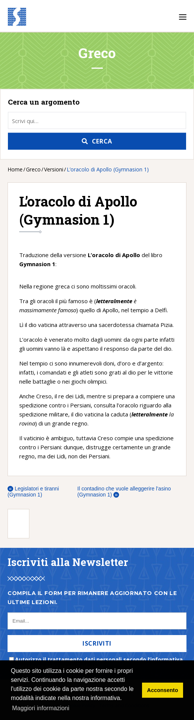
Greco (33, 169)
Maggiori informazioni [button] (40, 708)
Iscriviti (97, 643)
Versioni (53, 169)
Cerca (102, 141)
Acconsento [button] (162, 690)
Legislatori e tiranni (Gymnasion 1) (33, 492)
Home (15, 169)
